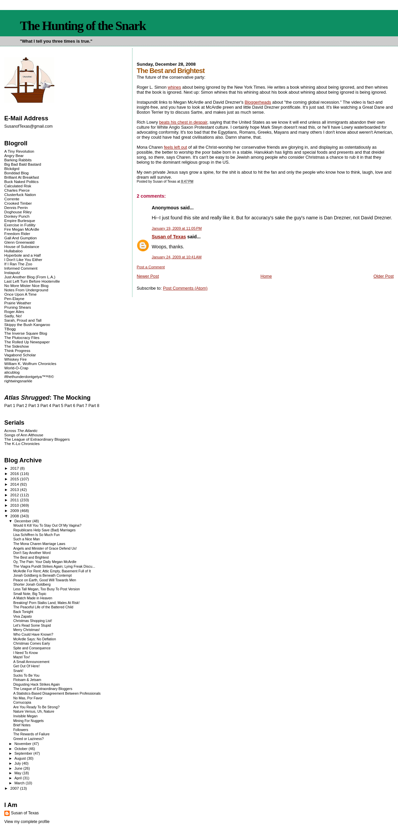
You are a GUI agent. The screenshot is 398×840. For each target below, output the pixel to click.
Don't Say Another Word (32, 553)
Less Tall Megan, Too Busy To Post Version (46, 589)
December (23, 521)
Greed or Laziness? (28, 739)
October (21, 749)
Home (266, 276)
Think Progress (17, 350)
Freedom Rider (17, 233)
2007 (15, 788)
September (23, 753)
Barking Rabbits (18, 160)
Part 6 (69, 405)
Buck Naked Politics (21, 181)
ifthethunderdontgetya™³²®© (29, 376)
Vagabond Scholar (20, 355)
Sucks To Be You (26, 675)
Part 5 (57, 405)
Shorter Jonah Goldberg (32, 584)
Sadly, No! (13, 316)
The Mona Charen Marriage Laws (39, 544)
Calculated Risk (17, 186)
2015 (15, 479)
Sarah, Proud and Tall (22, 320)
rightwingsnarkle (18, 381)
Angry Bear (14, 155)
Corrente (11, 199)
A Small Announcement (31, 662)
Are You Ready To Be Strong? (36, 707)
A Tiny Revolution (19, 151)
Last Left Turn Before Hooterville (32, 281)
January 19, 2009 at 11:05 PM (177, 228)
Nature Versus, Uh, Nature (33, 711)
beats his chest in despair (183, 122)
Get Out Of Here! (26, 666)
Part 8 (93, 405)
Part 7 (81, 405)
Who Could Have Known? (33, 634)
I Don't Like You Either (23, 259)
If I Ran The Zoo (18, 264)
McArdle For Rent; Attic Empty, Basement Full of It (52, 571)
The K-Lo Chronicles (22, 443)
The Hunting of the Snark (83, 26)
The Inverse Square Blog (25, 333)
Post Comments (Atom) (185, 288)
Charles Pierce (17, 190)
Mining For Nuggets (28, 721)
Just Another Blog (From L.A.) (29, 277)
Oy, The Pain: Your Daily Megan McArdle (44, 562)
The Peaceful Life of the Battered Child (43, 607)
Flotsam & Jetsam (27, 680)
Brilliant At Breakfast (21, 177)
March (20, 783)
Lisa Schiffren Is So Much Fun (36, 535)
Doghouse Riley (18, 212)
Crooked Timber (18, 203)
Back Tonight (23, 612)
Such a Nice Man (26, 539)
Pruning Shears (17, 307)
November (23, 744)
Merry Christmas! (26, 630)
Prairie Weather (17, 303)
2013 (15, 489)
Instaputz (12, 272)
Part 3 (33, 405)
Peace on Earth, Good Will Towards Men (44, 580)
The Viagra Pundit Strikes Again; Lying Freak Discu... (54, 566)
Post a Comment (151, 267)
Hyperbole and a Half (22, 255)
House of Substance (21, 246)
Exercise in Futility (20, 225)
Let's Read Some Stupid (32, 625)
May (18, 773)
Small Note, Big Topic (29, 594)
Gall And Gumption (20, 238)
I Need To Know (25, 653)
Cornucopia (22, 702)
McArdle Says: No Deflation (34, 639)
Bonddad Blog (16, 173)
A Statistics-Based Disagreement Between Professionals (57, 693)
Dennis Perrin (16, 207)
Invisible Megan (25, 716)
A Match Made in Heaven (32, 598)
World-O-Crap (16, 368)
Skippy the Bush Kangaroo (27, 324)
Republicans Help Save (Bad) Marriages (44, 530)
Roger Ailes (14, 311)
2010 (15, 505)
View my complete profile (27, 821)
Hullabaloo (13, 251)
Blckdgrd (11, 168)
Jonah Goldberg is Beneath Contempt (42, 575)
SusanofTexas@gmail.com (28, 126)
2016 (15, 473)
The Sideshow (16, 346)
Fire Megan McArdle (21, 229)
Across (21, 430)
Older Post (383, 276)
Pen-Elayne (14, 298)
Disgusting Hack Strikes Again (36, 684)
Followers (20, 730)
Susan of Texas (169, 236)
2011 (15, 500)
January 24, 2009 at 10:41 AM (177, 257)
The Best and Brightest (31, 557)
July (18, 763)
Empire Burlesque (19, 220)
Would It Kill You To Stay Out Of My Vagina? (47, 525)
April (18, 778)
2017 (15, 468)
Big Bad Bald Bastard (22, 164)
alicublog (12, 372)
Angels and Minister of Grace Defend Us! (45, 548)
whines (174, 87)
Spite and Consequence (32, 648)
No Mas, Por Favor (28, 698)
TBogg (10, 329)
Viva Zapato (22, 616)
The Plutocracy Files (21, 337)
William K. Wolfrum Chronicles (30, 363)
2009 (15, 510)
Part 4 (45, 405)
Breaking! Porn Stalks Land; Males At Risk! (46, 603)
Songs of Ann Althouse (23, 435)
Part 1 (9, 405)
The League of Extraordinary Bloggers (37, 439)
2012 (15, 495)
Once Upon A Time (20, 294)
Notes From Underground (26, 290)
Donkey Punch (17, 216)
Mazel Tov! (21, 657)
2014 (15, 484)
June (18, 768)
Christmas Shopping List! (32, 621)
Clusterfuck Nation (20, 194)
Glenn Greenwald (19, 242)
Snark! (18, 671)
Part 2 (21, 405)
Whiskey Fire (15, 359)
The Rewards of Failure (31, 734)
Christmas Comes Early (31, 643)
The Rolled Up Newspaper (27, 342)
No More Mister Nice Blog (26, 285)
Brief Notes (22, 725)
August (20, 758)
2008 (15, 516)
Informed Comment (20, 268)
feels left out (175, 147)
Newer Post (148, 276)
